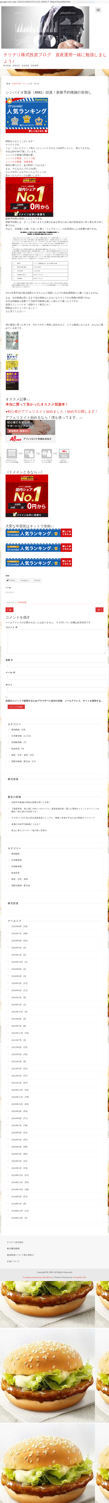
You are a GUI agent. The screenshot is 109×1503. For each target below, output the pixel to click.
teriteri (17, 83)
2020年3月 (16, 1154)
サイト (9, 684)
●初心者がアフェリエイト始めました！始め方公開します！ (52, 411)
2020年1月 (16, 1168)
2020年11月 (17, 1097)
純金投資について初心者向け (20, 1255)
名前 (9, 660)
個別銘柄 (15, 729)
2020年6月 (16, 1132)
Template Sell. (79, 1277)
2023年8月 (16, 1019)
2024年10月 (17, 962)
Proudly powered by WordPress (38, 1277)
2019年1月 (16, 1203)
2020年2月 (16, 1161)
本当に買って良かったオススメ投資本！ (37, 404)
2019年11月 (17, 1182)
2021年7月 (16, 1040)
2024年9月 (16, 969)
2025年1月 (16, 955)
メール (10, 672)
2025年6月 (16, 940)
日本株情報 (22, 602)
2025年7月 (16, 933)
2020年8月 (16, 1118)
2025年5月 (16, 947)
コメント (11, 627)
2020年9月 (16, 1111)
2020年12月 (17, 1090)
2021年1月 (16, 1083)
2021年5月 (16, 1054)
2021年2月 (16, 1075)
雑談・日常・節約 (19, 755)
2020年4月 (16, 1147)
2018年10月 (17, 1218)
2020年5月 (16, 1139)
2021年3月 (16, 1068)
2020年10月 (17, 1104)
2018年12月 (17, 1211)
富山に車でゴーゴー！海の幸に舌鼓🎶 (29, 830)
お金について (13, 1261)
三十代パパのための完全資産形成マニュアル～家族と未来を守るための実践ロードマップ (53, 817)
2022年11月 (17, 1033)
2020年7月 (16, 1125)
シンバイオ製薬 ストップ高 (20, 158)
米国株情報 (16, 742)
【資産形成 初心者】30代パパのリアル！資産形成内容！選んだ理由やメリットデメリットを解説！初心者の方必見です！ (55, 810)
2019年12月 (17, 1175)
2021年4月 (16, 1061)
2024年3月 (16, 997)
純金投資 (15, 748)
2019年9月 (16, 1196)
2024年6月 (16, 976)
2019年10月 (17, 1189)
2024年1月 (16, 1004)
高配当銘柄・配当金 (20, 761)
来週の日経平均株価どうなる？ (26, 824)
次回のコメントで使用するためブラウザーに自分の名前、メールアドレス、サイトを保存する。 (54, 700)
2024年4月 (16, 990)
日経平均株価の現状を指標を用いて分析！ (31, 802)
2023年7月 (16, 1026)
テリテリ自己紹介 (15, 1242)
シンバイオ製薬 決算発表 (19, 161)
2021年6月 (16, 1047)
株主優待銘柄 (13, 1248)
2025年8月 (16, 926)
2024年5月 (16, 983)
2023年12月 (17, 1011)
